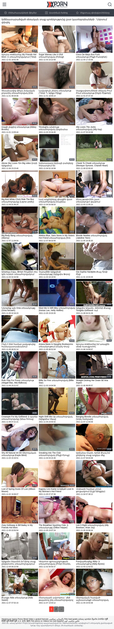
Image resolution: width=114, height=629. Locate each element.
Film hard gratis (71, 619)
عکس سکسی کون (72, 621)
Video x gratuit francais (38, 619)
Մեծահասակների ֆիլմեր (20, 13)
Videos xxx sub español (53, 621)
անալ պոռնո (84, 619)
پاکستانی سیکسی (56, 619)
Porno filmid (23, 619)
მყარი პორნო (98, 619)
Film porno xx (37, 621)
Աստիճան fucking (56, 13)
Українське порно (9, 619)
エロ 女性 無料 (23, 621)
